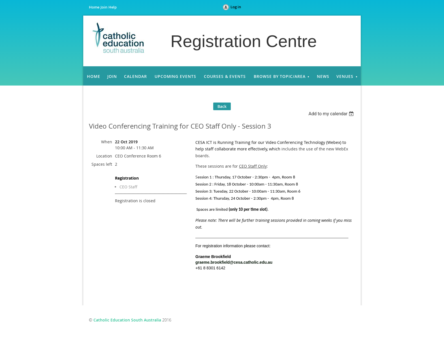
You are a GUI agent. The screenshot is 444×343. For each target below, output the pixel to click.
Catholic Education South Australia (127, 320)
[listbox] (331, 113)
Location (104, 156)
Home (94, 7)
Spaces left (101, 164)
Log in (235, 6)
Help (112, 7)
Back (222, 106)
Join (104, 7)
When (106, 141)
